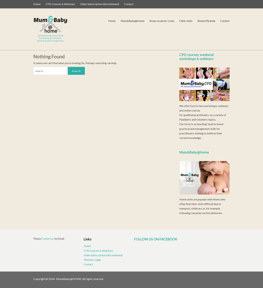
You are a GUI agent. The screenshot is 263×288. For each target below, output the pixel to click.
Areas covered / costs (161, 20)
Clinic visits (185, 20)
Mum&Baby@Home (132, 20)
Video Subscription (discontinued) (99, 4)
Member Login (92, 259)
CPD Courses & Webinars (60, 4)
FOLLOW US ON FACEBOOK (155, 239)
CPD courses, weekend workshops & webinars (196, 57)
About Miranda (206, 20)
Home (37, 4)
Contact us (47, 238)
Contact (129, 4)
